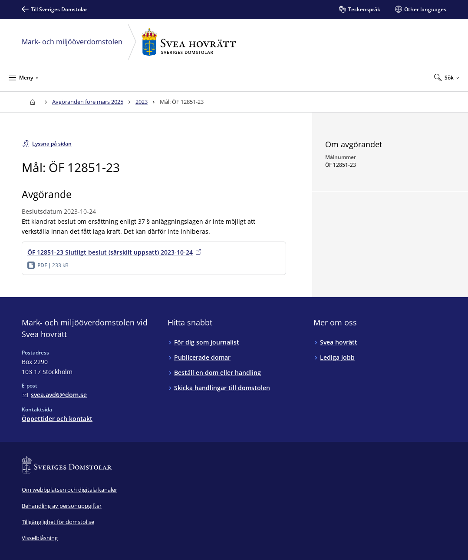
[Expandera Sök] (446, 77)
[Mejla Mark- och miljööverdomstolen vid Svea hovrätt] (54, 395)
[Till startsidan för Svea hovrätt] (32, 102)
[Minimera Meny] (23, 77)
